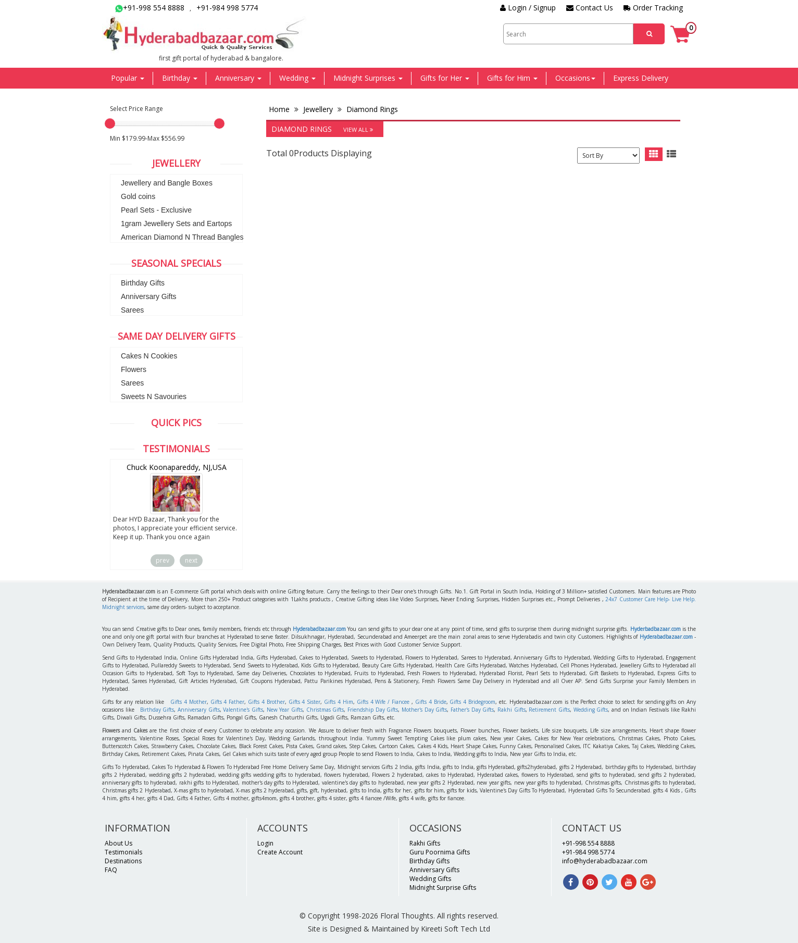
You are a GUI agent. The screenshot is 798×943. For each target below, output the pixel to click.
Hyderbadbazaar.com (655, 628)
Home (280, 109)
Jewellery (318, 109)
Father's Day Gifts (472, 709)
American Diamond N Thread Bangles (182, 237)
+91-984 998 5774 (227, 8)
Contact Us (589, 8)
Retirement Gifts (549, 709)
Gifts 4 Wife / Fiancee (383, 701)
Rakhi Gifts (511, 709)
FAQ (111, 869)
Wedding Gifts (590, 709)
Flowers (133, 369)
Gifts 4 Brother (266, 701)
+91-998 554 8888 (149, 8)
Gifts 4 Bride (430, 701)
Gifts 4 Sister (305, 701)
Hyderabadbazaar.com (319, 628)
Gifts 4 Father (227, 701)
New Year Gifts (285, 709)
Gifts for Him (512, 78)
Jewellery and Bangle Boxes (167, 183)
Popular (127, 78)
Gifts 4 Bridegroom (472, 701)
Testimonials (123, 852)
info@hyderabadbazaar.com (604, 861)
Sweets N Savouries (153, 396)
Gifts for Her (444, 78)
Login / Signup (528, 8)
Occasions (575, 78)
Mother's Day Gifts (424, 709)
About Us (118, 843)
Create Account (280, 852)
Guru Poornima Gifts (439, 852)
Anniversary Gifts (149, 296)
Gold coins (138, 196)
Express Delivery (640, 78)
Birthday (179, 78)
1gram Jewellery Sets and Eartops (176, 223)
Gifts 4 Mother (188, 701)
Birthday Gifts (143, 283)
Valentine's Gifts (243, 709)
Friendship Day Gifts (372, 709)
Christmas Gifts (325, 709)
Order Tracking (653, 8)
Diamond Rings (371, 109)
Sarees (132, 310)
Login (265, 843)
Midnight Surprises (368, 78)
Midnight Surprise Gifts (442, 887)
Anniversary (238, 78)
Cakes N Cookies (149, 356)
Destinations (123, 861)
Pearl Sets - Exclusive (156, 210)
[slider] (110, 123)
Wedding (297, 78)
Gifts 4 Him (338, 701)
